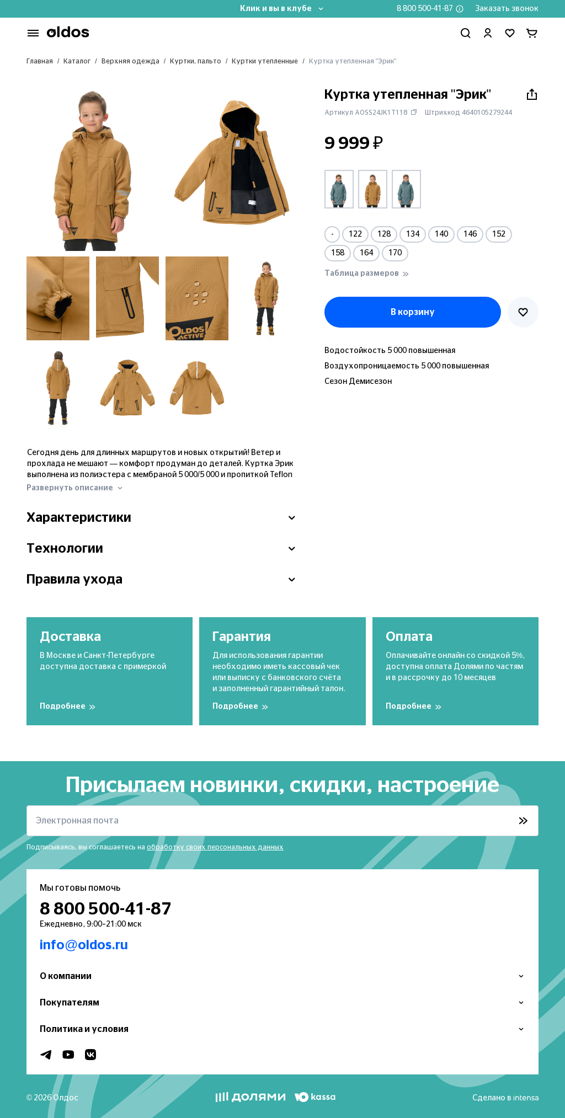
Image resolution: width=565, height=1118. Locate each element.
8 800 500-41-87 (425, 9)
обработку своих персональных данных (215, 847)
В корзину (413, 312)
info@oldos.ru (84, 945)
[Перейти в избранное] (509, 33)
